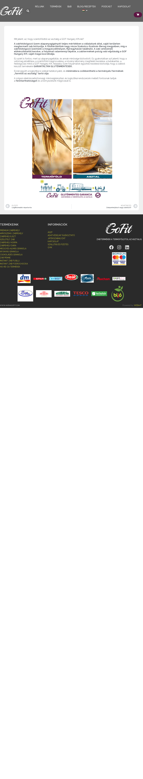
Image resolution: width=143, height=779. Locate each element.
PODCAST (107, 6)
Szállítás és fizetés (58, 244)
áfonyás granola (9, 251)
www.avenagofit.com (10, 305)
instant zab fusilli (10, 261)
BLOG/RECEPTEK (86, 6)
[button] (28, 11)
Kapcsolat (53, 241)
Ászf (50, 232)
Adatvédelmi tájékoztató (61, 235)
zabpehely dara (8, 245)
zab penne (5, 258)
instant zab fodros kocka (14, 264)
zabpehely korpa (8, 242)
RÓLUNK (39, 6)
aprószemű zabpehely (11, 233)
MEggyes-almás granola (13, 248)
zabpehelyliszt (8, 236)
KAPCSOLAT (124, 6)
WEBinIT (138, 305)
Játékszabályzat (56, 238)
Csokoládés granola (11, 255)
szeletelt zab (7, 239)
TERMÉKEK (55, 6)
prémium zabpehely (10, 230)
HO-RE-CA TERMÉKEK (10, 267)
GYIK (50, 247)
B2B (69, 6)
